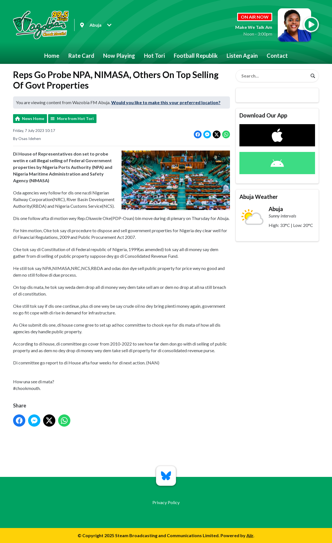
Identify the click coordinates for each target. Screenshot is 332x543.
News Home (33, 118)
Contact (277, 55)
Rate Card (81, 55)
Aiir (249, 535)
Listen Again (242, 55)
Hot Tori (154, 55)
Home (51, 55)
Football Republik (196, 55)
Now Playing (119, 55)
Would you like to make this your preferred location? (165, 102)
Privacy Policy (166, 502)
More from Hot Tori (75, 118)
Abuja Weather (258, 196)
